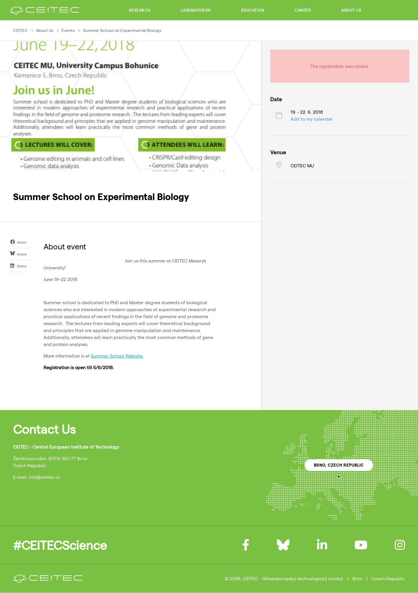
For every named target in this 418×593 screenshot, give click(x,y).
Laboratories (196, 10)
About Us (351, 10)
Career (303, 10)
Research (139, 10)
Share (18, 242)
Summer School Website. (117, 355)
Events (68, 30)
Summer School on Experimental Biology (122, 30)
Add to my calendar (312, 118)
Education (252, 10)
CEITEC (20, 30)
